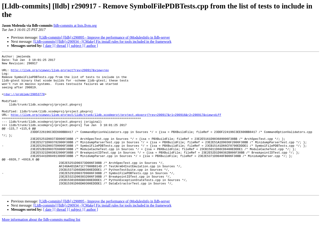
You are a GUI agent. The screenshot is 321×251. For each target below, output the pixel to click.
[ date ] (48, 46)
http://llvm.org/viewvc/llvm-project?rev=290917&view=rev (60, 73)
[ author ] (91, 46)
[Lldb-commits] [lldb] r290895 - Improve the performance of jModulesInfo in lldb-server (104, 37)
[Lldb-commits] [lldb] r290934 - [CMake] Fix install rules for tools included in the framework (102, 41)
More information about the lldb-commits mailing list (41, 247)
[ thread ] (61, 46)
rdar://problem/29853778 (24, 102)
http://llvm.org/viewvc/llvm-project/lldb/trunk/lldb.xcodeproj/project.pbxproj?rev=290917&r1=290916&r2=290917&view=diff (116, 127)
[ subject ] (76, 46)
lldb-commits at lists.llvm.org (75, 25)
